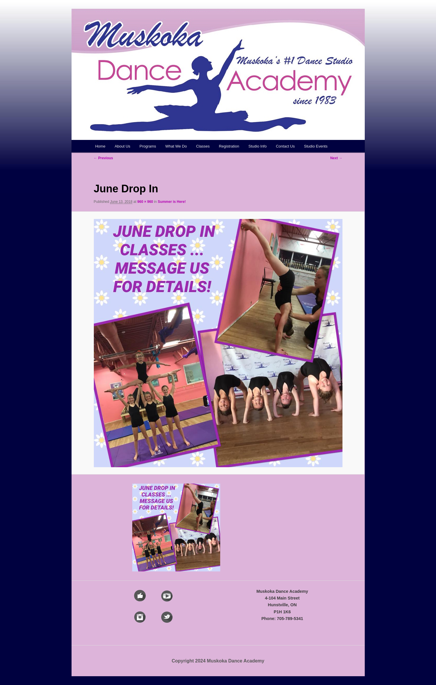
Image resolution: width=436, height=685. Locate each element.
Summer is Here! (172, 202)
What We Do (176, 146)
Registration (229, 146)
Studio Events (316, 146)
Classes (203, 146)
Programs (148, 146)
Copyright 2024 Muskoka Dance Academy (218, 660)
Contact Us (285, 146)
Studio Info (257, 146)
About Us (122, 146)
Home (100, 146)
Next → (336, 158)
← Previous (103, 158)
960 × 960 (145, 202)
